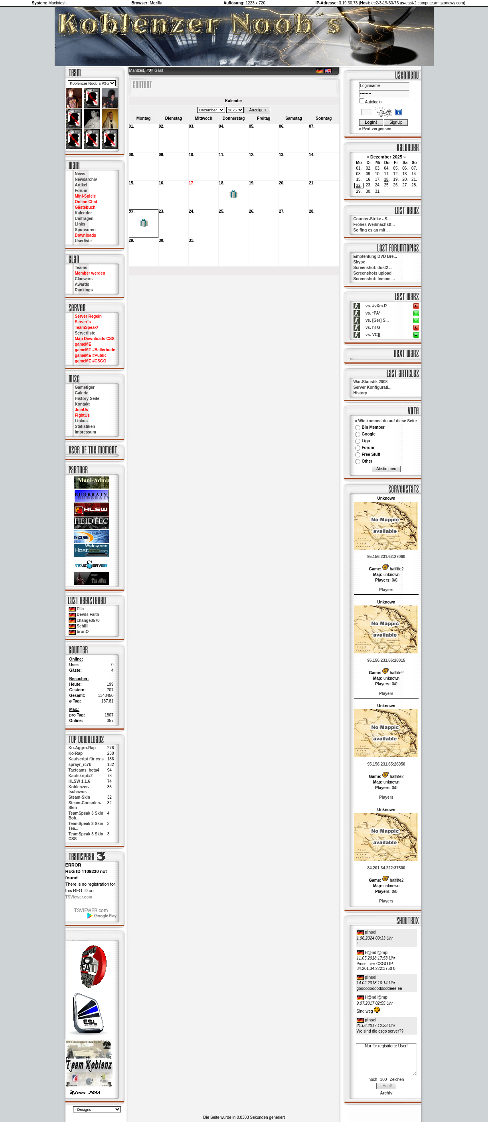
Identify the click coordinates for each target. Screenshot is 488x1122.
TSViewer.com (79, 897)
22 (358, 185)
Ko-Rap (76, 753)
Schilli (82, 626)
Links (80, 224)
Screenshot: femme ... (374, 279)
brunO (83, 631)
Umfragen (84, 218)
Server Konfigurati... (373, 387)
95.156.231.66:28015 (386, 660)
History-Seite (87, 398)
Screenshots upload (373, 273)
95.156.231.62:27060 (386, 556)
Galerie (82, 393)
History (360, 393)
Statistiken (85, 426)
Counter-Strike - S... (372, 219)
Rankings (84, 290)
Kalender (83, 213)
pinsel (370, 932)
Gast (158, 70)
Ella (80, 609)
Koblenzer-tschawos (79, 789)
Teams (81, 267)
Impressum (85, 432)
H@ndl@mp (376, 952)
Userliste (83, 241)
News (80, 174)
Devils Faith (88, 614)
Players (386, 590)
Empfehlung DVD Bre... (375, 256)
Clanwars (84, 279)
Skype (359, 262)
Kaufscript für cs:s (86, 759)
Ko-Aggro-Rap (82, 748)
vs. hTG (373, 327)
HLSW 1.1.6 (79, 781)
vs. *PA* (373, 313)
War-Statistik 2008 (371, 382)
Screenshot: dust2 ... (373, 267)
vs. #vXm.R (376, 306)
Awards (82, 284)
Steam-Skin (79, 797)
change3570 (88, 620)
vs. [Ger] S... (377, 320)
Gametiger (85, 387)
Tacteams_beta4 (84, 770)
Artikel (81, 185)
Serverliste (85, 333)
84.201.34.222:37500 (386, 868)
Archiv (386, 1093)
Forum (81, 190)
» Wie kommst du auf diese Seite (386, 421)
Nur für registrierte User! (386, 1059)
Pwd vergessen (376, 129)
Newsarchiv (86, 179)
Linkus (81, 421)
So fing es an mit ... (372, 230)
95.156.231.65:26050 (386, 764)
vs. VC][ (373, 334)
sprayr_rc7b (80, 764)
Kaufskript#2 (81, 776)
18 (386, 179)
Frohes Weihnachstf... (374, 224)
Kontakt (82, 404)
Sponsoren (85, 230)
